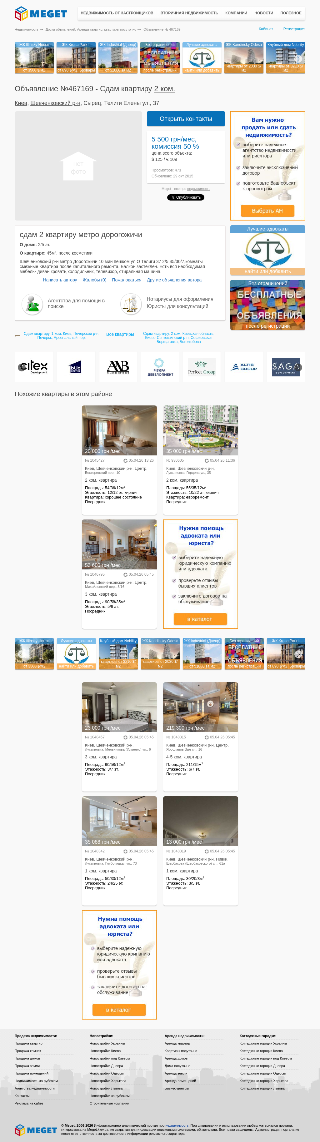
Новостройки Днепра (106, 1066)
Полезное (291, 13)
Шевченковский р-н (55, 103)
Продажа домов (27, 1058)
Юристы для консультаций (177, 306)
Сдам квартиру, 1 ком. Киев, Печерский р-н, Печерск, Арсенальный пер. (61, 336)
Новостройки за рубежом (110, 1096)
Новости (263, 13)
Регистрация (294, 29)
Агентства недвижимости (35, 1088)
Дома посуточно (177, 1066)
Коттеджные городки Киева (261, 1051)
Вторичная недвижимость (189, 13)
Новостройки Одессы (107, 1073)
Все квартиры (120, 334)
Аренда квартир (177, 1043)
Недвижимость (26, 29)
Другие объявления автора (174, 279)
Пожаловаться (126, 279)
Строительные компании (109, 1103)
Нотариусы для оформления (180, 299)
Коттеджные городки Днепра (262, 1066)
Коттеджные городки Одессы (263, 1073)
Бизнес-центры (177, 1088)
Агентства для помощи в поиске (76, 303)
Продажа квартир (28, 1043)
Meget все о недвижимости (36, 1130)
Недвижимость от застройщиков (117, 13)
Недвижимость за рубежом (36, 1081)
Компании (236, 13)
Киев (21, 103)
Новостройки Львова (106, 1088)
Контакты (22, 1096)
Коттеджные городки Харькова (264, 1081)
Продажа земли (27, 1066)
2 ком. (164, 88)
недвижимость (198, 189)
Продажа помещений (31, 1073)
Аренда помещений (180, 1081)
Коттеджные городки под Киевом (266, 1058)
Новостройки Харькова (108, 1081)
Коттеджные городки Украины (263, 1043)
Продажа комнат (28, 1051)
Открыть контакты (186, 118)
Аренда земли (176, 1073)
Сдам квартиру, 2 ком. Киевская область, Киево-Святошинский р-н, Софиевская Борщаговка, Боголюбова (178, 338)
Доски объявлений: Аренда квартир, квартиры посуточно (91, 29)
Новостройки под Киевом (110, 1058)
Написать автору (60, 279)
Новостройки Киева (105, 1051)
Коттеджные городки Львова (262, 1088)
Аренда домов (176, 1058)
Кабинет (266, 29)
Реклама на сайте (29, 1103)
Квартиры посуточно (181, 1051)
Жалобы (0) (94, 279)
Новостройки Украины (107, 1043)
